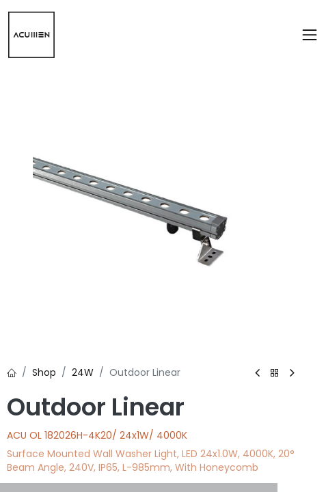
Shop (44, 372)
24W (83, 372)
